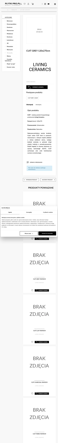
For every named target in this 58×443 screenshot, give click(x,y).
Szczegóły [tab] (29, 212)
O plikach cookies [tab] (48, 212)
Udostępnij (38, 104)
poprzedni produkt (30, 179)
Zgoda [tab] (10, 212)
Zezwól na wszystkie (47, 233)
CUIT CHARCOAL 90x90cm (39, 382)
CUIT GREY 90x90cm (39, 279)
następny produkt (48, 179)
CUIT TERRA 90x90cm (39, 434)
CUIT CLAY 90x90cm (39, 330)
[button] (21, 3)
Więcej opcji (29, 233)
